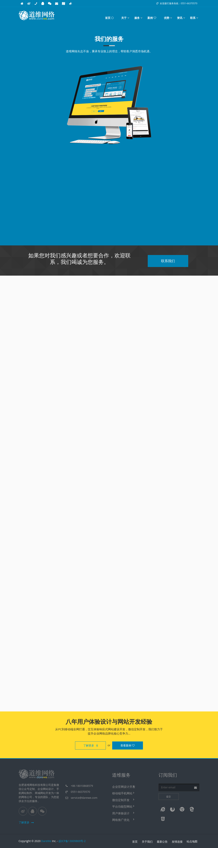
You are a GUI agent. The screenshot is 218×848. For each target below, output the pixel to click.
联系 (192, 18)
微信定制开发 (120, 800)
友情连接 (177, 841)
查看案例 (127, 745)
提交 (168, 796)
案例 (151, 18)
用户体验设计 (120, 813)
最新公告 (162, 841)
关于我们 (147, 841)
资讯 (179, 18)
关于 (124, 18)
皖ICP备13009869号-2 (72, 841)
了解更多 (90, 745)
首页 (109, 18)
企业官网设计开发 (123, 787)
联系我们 (168, 260)
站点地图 (192, 841)
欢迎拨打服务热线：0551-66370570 (176, 3)
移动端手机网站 (122, 793)
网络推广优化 (120, 820)
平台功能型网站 (122, 806)
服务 (137, 18)
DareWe (46, 841)
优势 (166, 18)
